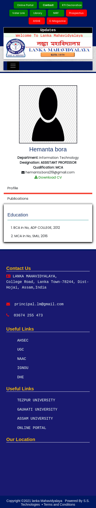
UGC (20, 349)
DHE (20, 376)
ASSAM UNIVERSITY (35, 418)
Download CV (48, 177)
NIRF (56, 13)
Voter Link (18, 13)
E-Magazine (58, 21)
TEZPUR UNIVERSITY (36, 399)
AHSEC (22, 340)
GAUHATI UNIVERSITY (37, 409)
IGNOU (22, 367)
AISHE (36, 21)
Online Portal (25, 5)
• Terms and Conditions (58, 503)
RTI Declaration (72, 5)
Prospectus (76, 13)
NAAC (21, 358)
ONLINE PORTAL (31, 427)
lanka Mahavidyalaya (47, 499)
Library (37, 13)
